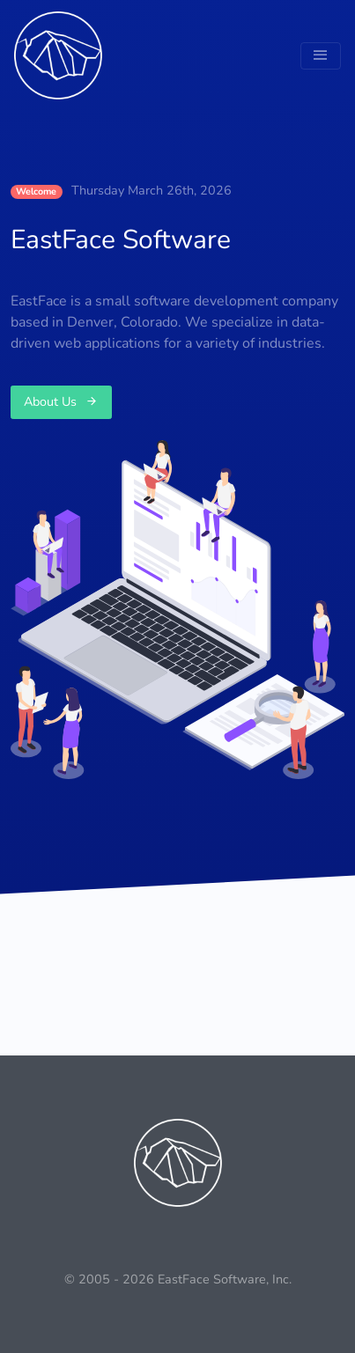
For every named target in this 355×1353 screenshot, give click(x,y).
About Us (61, 401)
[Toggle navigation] (320, 56)
